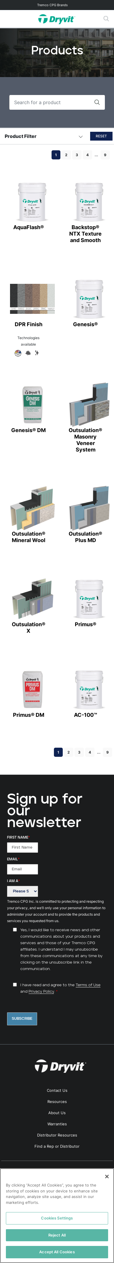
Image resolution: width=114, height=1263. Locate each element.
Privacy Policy (41, 992)
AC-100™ (85, 692)
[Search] (49, 102)
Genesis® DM (28, 407)
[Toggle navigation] (57, 5)
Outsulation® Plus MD (85, 514)
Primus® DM (28, 692)
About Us (57, 1112)
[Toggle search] (106, 19)
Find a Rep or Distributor (57, 1146)
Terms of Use (88, 985)
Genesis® (85, 301)
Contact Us (57, 1090)
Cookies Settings (57, 1218)
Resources (57, 1101)
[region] (57, 1215)
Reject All (57, 1235)
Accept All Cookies (57, 1251)
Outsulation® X (28, 605)
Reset (101, 136)
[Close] (106, 1176)
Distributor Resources (57, 1135)
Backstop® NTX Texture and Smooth (85, 211)
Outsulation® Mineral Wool (28, 514)
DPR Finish (28, 301)
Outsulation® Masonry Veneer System (85, 417)
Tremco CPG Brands (52, 5)
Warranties (57, 1124)
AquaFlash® (28, 204)
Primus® (85, 601)
